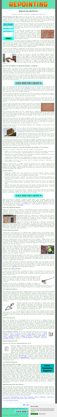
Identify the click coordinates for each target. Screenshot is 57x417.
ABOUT (44, 8)
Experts (20, 408)
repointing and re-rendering (31, 373)
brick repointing (38, 49)
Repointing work (29, 31)
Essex (25, 397)
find (6, 386)
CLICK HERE (20, 205)
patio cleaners (42, 335)
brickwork (18, 393)
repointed (17, 28)
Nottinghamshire (15, 397)
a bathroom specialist (27, 337)
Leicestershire (50, 397)
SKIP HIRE (29, 335)
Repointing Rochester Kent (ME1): (10, 16)
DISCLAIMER (52, 8)
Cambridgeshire (6, 398)
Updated (17, 408)
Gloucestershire (20, 398)
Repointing (5, 68)
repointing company (43, 61)
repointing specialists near (10, 365)
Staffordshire (30, 397)
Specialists (13, 408)
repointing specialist (16, 346)
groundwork (23, 336)
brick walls (19, 55)
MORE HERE (14, 266)
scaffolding (21, 131)
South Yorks (13, 398)
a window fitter (36, 336)
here (4, 395)
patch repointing (23, 355)
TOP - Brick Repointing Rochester (10, 400)
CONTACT (47, 8)
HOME (38, 8)
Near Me (24, 408)
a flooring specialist (8, 337)
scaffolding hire (25, 357)
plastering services (14, 335)
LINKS (41, 8)
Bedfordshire (43, 397)
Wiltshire (37, 397)
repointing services (8, 359)
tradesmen (29, 332)
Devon (26, 398)
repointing (37, 21)
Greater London (31, 398)
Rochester (26, 202)
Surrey (21, 397)
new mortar (47, 113)
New (10, 408)
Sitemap (3, 408)
